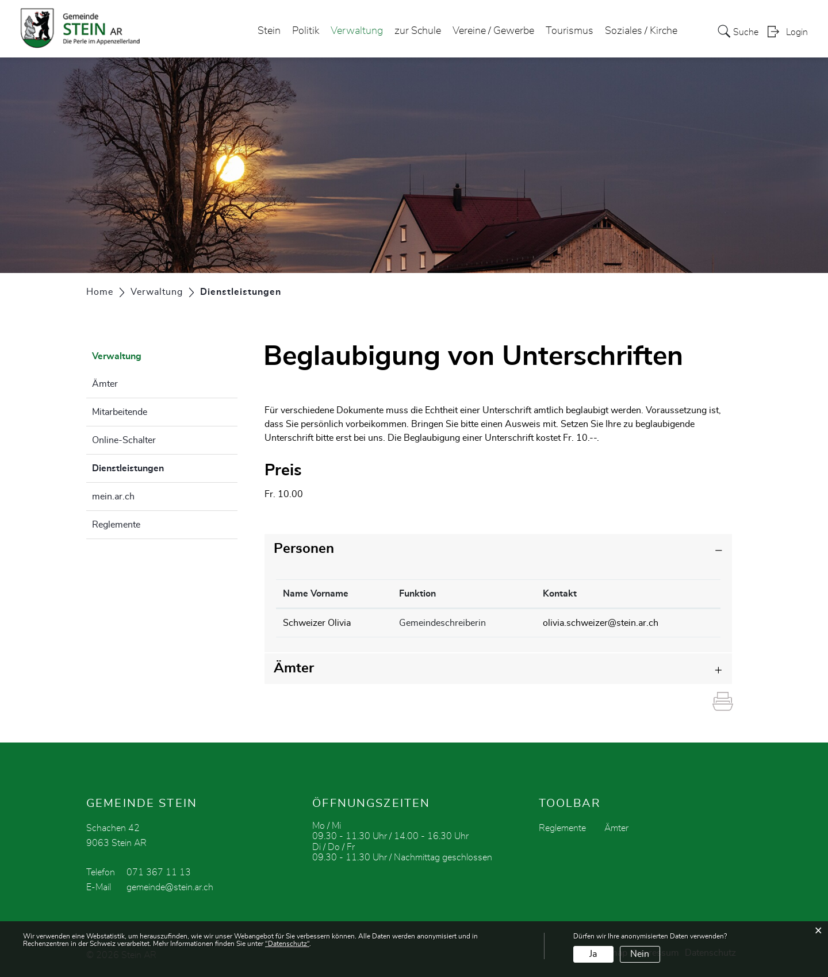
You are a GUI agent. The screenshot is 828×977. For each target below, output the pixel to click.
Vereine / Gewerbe (493, 31)
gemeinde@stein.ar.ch (169, 887)
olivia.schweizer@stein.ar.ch (600, 623)
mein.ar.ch (113, 496)
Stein (269, 31)
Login (797, 32)
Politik (305, 31)
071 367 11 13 (158, 872)
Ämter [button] (294, 668)
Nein (639, 954)
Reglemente (116, 524)
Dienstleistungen (156, 466)
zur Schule (417, 31)
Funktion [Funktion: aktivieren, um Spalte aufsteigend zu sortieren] (417, 593)
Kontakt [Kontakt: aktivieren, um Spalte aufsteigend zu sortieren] (560, 593)
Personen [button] (304, 549)
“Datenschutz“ (287, 943)
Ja (593, 954)
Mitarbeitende (119, 412)
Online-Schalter (124, 440)
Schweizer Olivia (317, 623)
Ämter (105, 384)
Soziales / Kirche (641, 31)
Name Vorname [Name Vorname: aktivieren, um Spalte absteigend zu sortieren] (315, 593)
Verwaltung (357, 31)
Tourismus (569, 31)
